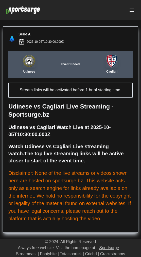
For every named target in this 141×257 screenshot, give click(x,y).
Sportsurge (109, 248)
